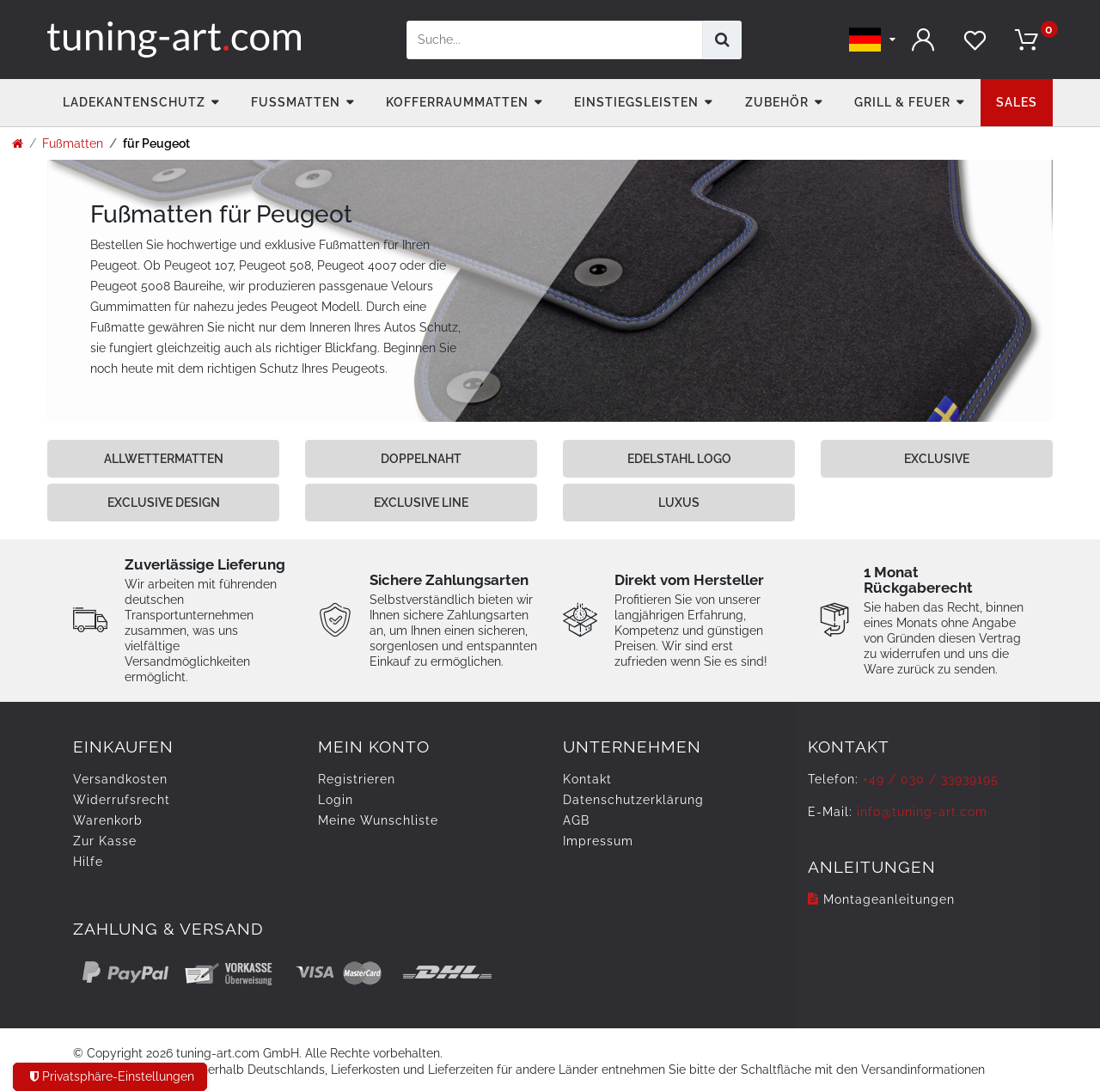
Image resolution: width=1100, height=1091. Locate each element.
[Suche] (722, 40)
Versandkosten (120, 779)
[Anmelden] (924, 40)
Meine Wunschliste (378, 820)
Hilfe (88, 862)
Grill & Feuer (902, 102)
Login (335, 800)
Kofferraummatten (457, 102)
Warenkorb (108, 820)
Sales (1016, 102)
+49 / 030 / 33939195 (931, 779)
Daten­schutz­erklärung (633, 800)
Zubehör (777, 102)
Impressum (598, 841)
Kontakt (587, 779)
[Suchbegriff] (554, 40)
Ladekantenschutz (134, 102)
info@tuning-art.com (922, 812)
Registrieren (356, 779)
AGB (576, 820)
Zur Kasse (105, 841)
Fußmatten (295, 102)
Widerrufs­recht (121, 800)
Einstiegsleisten (636, 102)
